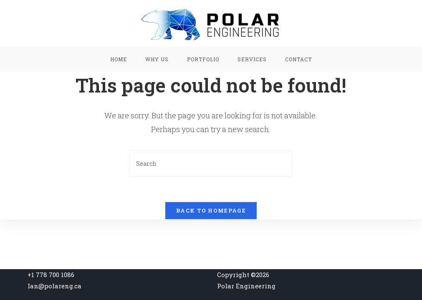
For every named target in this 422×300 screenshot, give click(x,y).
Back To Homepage (211, 210)
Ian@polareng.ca (54, 286)
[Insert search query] (210, 163)
